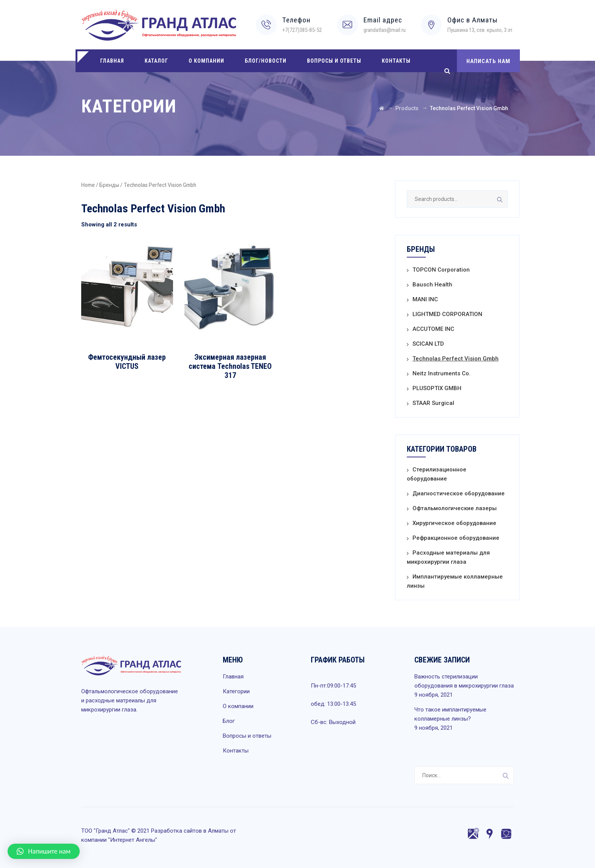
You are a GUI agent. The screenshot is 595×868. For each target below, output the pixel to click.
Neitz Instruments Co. (441, 373)
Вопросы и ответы (334, 61)
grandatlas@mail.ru (385, 30)
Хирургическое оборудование (454, 523)
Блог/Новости (265, 61)
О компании (206, 61)
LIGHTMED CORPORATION (447, 314)
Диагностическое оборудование (458, 493)
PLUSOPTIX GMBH (436, 388)
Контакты (396, 61)
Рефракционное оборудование (455, 537)
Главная (112, 61)
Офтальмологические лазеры (454, 508)
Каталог (156, 61)
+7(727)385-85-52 (302, 30)
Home (88, 185)
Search (499, 199)
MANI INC (425, 299)
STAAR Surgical (433, 403)
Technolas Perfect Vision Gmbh (455, 358)
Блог (229, 721)
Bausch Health (432, 284)
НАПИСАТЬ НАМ (488, 61)
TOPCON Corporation (441, 269)
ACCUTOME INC (433, 329)
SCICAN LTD (428, 343)
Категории (236, 691)
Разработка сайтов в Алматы (189, 830)
